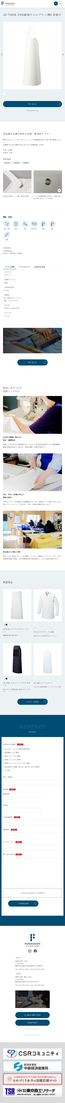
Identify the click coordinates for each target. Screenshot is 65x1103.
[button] (63, 54)
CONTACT (32, 1023)
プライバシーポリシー (29, 893)
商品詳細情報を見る (32, 110)
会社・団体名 (7, 777)
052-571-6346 (24, 969)
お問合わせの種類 (13, 744)
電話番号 (10, 830)
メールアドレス (12, 842)
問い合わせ (32, 104)
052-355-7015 (24, 985)
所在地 (9, 789)
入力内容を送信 (23, 903)
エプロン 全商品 (32, 702)
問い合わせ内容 (12, 854)
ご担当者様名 (11, 817)
